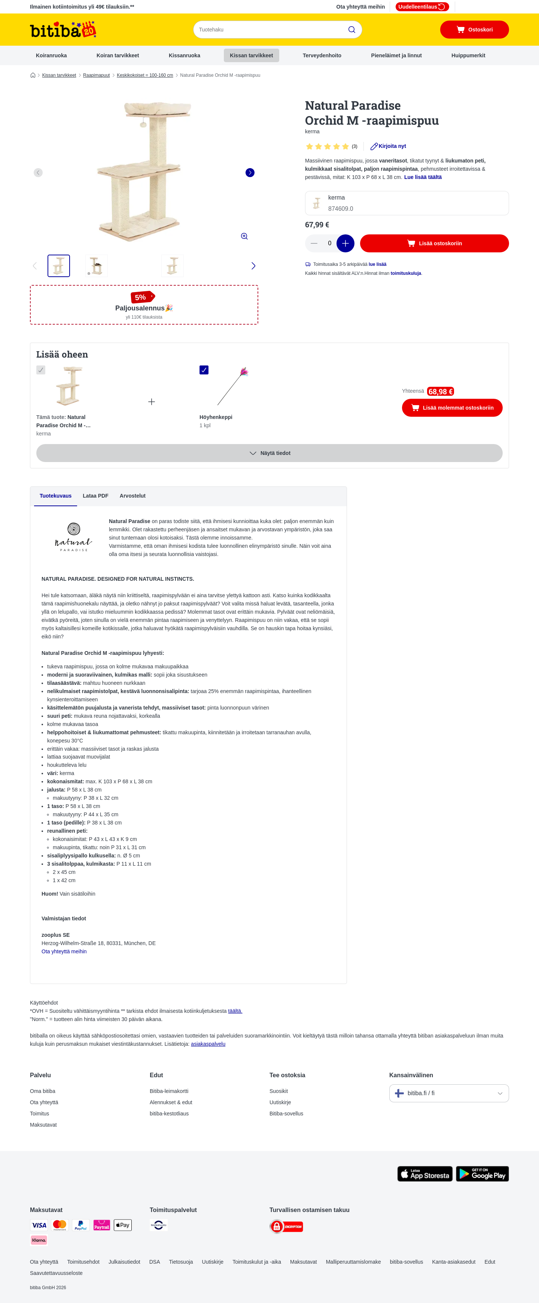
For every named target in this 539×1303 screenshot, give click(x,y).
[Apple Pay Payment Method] (123, 1226)
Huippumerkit (468, 55)
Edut (489, 1262)
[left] (38, 172)
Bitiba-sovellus (286, 1114)
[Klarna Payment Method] (39, 1241)
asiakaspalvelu (208, 1044)
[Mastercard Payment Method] (60, 1226)
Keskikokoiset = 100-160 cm (145, 75)
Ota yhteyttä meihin (361, 7)
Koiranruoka (51, 55)
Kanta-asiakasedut (453, 1262)
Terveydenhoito (322, 55)
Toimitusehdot (83, 1262)
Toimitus (39, 1114)
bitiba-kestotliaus (169, 1114)
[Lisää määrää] (345, 243)
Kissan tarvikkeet (251, 55)
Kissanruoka (184, 55)
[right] (250, 172)
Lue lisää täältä (423, 177)
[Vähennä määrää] (314, 243)
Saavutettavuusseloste (56, 1273)
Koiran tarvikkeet (118, 55)
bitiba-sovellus (406, 1262)
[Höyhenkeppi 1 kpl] (232, 386)
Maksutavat (43, 1125)
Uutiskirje (280, 1102)
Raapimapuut (96, 75)
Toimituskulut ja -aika (256, 1262)
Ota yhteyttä (44, 1102)
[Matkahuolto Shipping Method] (159, 1226)
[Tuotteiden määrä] (330, 243)
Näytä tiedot (269, 453)
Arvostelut (133, 496)
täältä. (235, 1011)
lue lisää (377, 264)
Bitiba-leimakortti (169, 1091)
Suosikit (279, 1091)
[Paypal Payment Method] (81, 1226)
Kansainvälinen (411, 1075)
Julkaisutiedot (124, 1262)
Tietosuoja (181, 1262)
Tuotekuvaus (55, 496)
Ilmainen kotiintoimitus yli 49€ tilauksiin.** (82, 7)
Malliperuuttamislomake (353, 1262)
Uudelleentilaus (422, 6)
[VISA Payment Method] (39, 1226)
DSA (154, 1262)
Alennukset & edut (171, 1102)
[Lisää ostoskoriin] (434, 243)
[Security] (286, 1228)
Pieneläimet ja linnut (396, 55)
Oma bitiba (42, 1091)
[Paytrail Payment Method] (102, 1226)
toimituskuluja (406, 273)
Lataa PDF (95, 496)
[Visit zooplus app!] (425, 1180)
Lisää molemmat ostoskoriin (457, 408)
